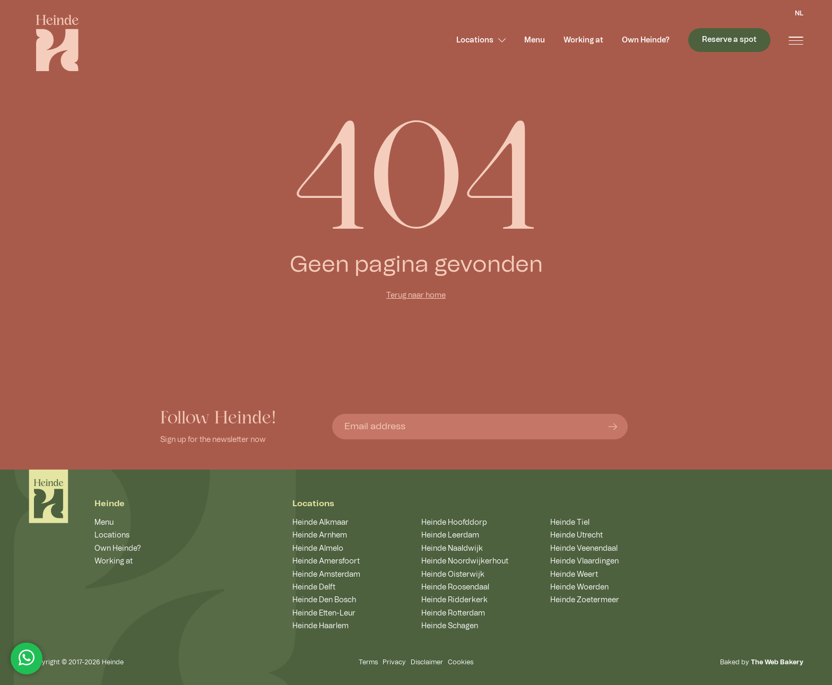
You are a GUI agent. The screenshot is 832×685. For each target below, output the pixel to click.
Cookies (460, 662)
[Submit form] (612, 426)
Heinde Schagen (449, 626)
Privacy (394, 662)
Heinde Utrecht (576, 535)
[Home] (48, 496)
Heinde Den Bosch (324, 600)
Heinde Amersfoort (326, 561)
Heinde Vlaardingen (584, 561)
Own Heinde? (646, 40)
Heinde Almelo (317, 548)
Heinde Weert (574, 574)
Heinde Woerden (579, 587)
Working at (583, 40)
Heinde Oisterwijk (452, 574)
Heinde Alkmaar (320, 522)
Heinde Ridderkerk (454, 600)
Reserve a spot (729, 40)
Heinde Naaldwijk (452, 548)
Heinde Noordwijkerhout (464, 561)
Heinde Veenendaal (584, 548)
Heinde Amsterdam (326, 574)
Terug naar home (416, 295)
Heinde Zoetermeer (584, 600)
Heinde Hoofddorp (454, 522)
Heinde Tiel (570, 522)
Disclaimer (427, 662)
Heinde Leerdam (450, 535)
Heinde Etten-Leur (324, 613)
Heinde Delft (313, 587)
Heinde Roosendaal (455, 587)
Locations (481, 40)
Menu (534, 40)
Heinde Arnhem (319, 535)
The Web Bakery (777, 662)
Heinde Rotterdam (453, 613)
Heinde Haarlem (320, 626)
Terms (368, 662)
